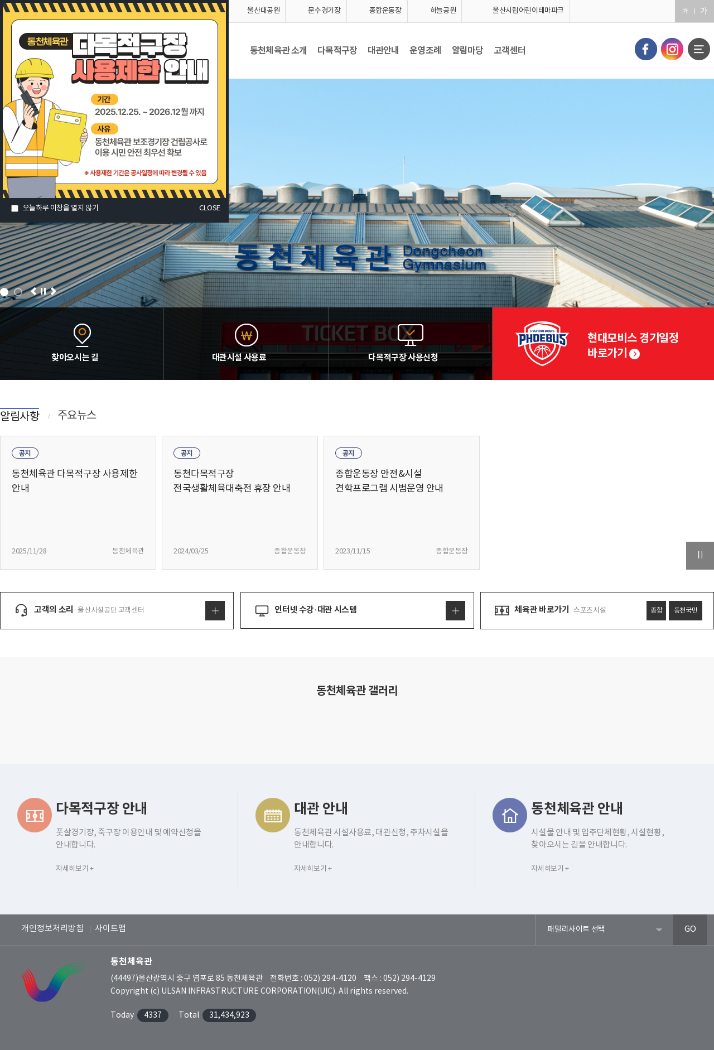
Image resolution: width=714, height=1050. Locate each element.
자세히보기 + (74, 869)
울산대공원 (263, 11)
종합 (656, 610)
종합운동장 (385, 11)
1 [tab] (4, 292)
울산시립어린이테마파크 (528, 11)
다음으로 (53, 291)
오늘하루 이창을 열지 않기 (61, 208)
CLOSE (209, 208)
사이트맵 (110, 928)
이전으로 (34, 291)
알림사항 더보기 (475, 426)
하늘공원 (443, 11)
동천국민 (686, 610)
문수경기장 (324, 11)
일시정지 (43, 291)
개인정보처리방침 (52, 928)
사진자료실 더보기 (357, 728)
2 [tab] (18, 292)
